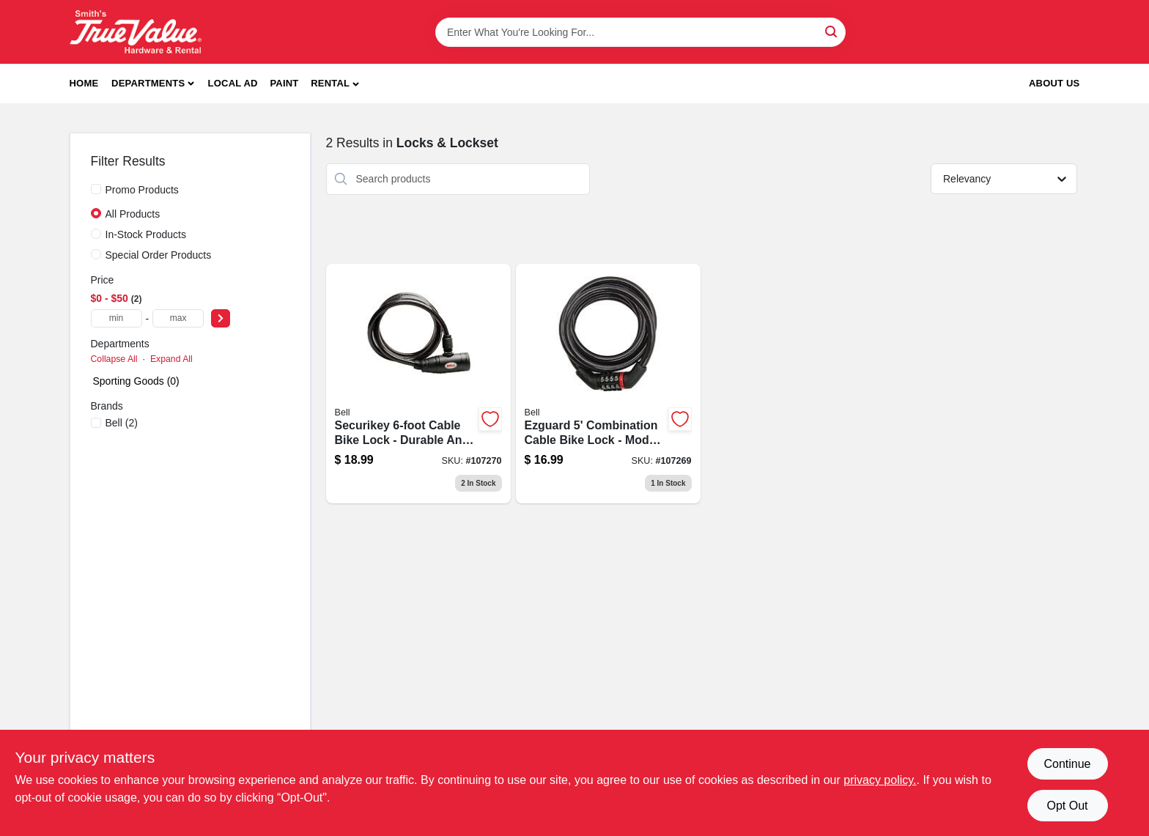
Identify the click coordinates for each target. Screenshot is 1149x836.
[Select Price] (220, 318)
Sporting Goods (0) (136, 381)
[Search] (832, 31)
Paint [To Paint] (284, 83)
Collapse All (114, 359)
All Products (133, 214)
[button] (335, 84)
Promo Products (142, 189)
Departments (148, 83)
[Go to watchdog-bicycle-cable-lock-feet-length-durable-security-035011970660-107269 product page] (608, 384)
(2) (122, 423)
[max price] (178, 318)
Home (84, 83)
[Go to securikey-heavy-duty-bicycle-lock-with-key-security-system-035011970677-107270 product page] (418, 384)
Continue (1066, 764)
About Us (1054, 83)
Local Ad (233, 83)
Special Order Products (159, 255)
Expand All (171, 359)
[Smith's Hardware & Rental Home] (136, 31)
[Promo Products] (96, 189)
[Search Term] (640, 32)
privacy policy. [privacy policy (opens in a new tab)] (879, 780)
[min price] (116, 318)
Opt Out (1066, 805)
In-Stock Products (146, 234)
